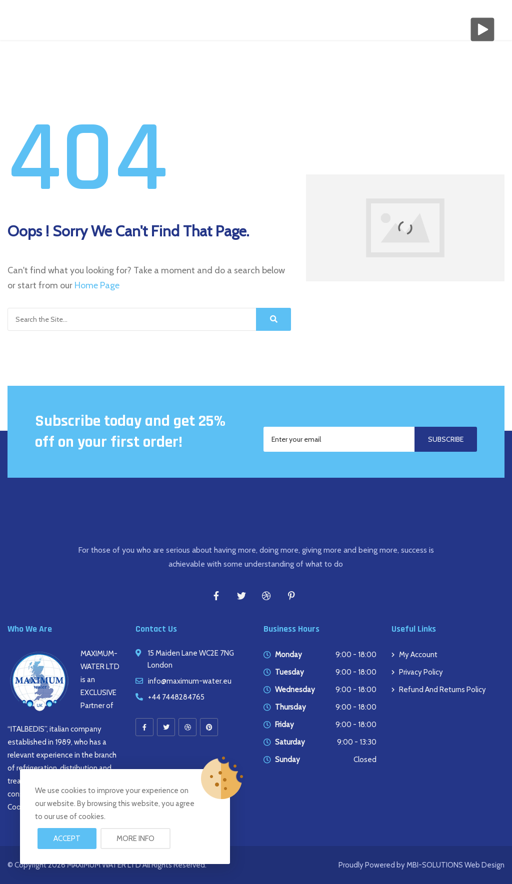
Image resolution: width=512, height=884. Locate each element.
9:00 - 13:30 (356, 742)
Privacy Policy (421, 672)
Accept (67, 838)
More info (135, 838)
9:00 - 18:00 (356, 654)
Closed (365, 759)
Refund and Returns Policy (442, 689)
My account (418, 654)
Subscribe (446, 439)
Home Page (97, 285)
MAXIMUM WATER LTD (104, 865)
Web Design (483, 865)
